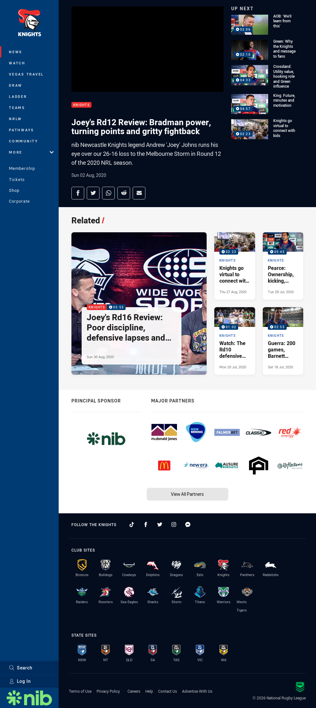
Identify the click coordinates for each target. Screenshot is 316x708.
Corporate (19, 201)
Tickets (17, 179)
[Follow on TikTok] (131, 524)
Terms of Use (80, 691)
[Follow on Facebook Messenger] (187, 524)
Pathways (21, 129)
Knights (81, 105)
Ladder (18, 96)
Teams (17, 107)
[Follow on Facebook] (145, 524)
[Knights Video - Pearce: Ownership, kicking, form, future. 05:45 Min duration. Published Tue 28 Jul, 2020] (283, 266)
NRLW (15, 118)
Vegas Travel (26, 74)
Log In (20, 681)
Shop (14, 190)
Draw (15, 85)
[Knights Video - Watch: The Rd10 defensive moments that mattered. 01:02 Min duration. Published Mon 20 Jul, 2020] (234, 340)
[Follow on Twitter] (159, 524)
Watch (17, 63)
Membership (22, 168)
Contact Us (167, 691)
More (31, 152)
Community (23, 141)
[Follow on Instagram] (173, 524)
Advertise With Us (197, 691)
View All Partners (187, 494)
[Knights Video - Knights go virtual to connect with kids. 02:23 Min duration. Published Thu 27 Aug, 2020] (234, 266)
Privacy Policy (108, 691)
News (15, 51)
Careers (134, 691)
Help (149, 691)
